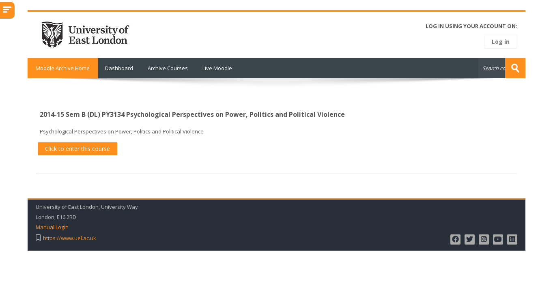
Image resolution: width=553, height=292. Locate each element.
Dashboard (119, 68)
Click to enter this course (77, 148)
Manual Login (52, 227)
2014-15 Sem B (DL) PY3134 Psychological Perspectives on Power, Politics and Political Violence (192, 114)
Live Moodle (217, 68)
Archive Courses (168, 68)
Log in (501, 41)
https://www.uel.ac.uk (69, 238)
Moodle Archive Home (63, 68)
